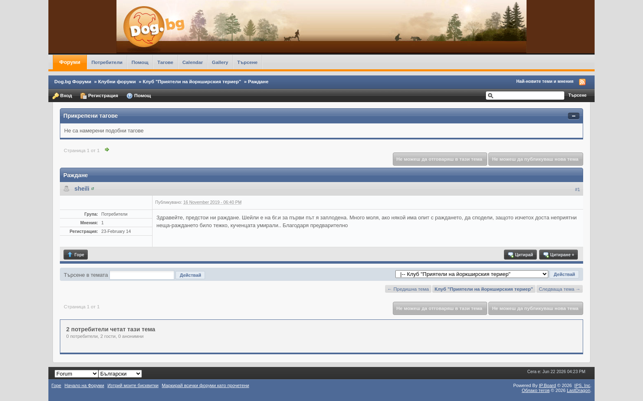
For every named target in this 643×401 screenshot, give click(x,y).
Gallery (220, 62)
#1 (577, 189)
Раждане (258, 81)
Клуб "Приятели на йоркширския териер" (192, 81)
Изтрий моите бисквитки (133, 385)
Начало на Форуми (84, 385)
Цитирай (520, 254)
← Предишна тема (408, 289)
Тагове (165, 62)
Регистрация (99, 96)
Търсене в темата (86, 275)
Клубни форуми (117, 81)
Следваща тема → (559, 289)
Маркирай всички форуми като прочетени (205, 385)
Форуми (69, 62)
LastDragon (578, 390)
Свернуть (573, 116)
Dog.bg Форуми (73, 81)
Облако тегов (536, 390)
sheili (82, 188)
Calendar (192, 62)
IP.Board (547, 385)
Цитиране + (558, 254)
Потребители (107, 62)
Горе (75, 254)
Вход (62, 96)
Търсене (247, 62)
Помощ (140, 62)
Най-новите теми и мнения (544, 81)
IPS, (583, 385)
